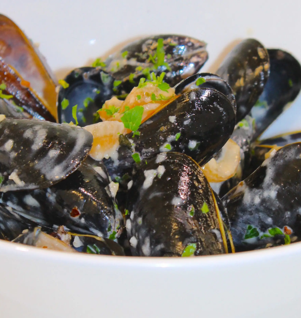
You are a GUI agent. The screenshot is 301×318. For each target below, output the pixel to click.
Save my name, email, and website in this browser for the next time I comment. (156, 182)
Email (88, 138)
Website (89, 160)
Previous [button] (11, 189)
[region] (37, 190)
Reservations (37, 93)
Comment (91, 53)
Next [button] (63, 189)
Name (88, 116)
